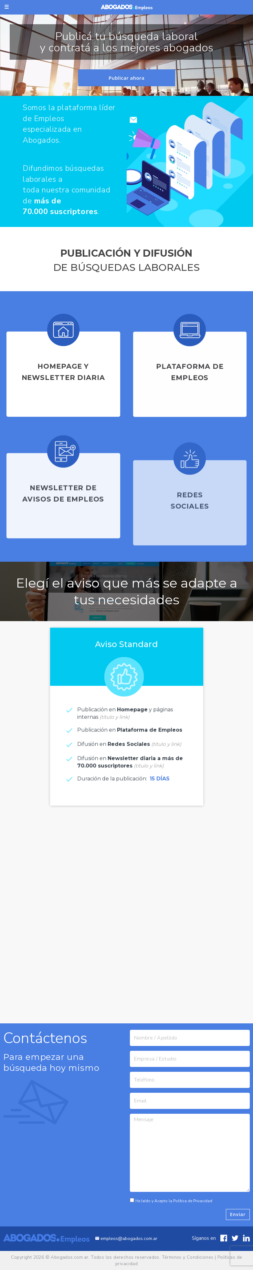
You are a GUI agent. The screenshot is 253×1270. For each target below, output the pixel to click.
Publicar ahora (126, 78)
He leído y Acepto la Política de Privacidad (178, 1200)
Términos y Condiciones (188, 1257)
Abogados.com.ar (69, 1257)
